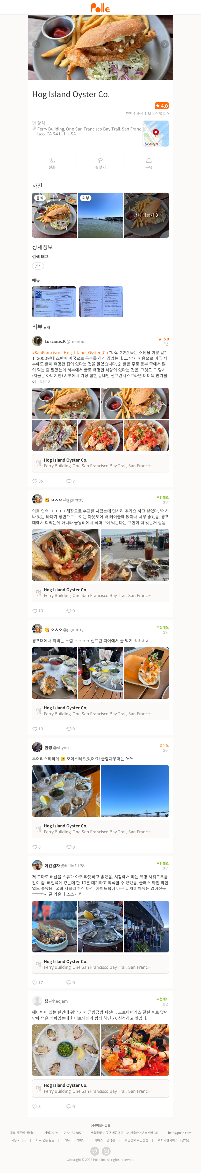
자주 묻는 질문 (45, 1141)
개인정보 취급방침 (136, 1141)
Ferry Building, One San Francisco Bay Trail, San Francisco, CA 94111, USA (89, 132)
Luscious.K (55, 342)
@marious (76, 342)
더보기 (46, 382)
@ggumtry (73, 500)
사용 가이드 (18, 1141)
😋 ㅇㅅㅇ (53, 500)
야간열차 (52, 866)
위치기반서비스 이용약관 (174, 1141)
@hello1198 (73, 866)
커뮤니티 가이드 (74, 1141)
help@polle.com (179, 1133)
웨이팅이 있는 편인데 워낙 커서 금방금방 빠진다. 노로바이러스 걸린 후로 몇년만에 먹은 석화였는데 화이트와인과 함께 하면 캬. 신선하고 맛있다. (100, 1016)
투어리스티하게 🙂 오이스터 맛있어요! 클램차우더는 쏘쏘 (82, 759)
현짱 (48, 748)
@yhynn (61, 748)
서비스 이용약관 (104, 1141)
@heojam (58, 1002)
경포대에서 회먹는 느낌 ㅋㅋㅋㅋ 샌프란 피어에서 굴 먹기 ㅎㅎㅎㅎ (90, 641)
